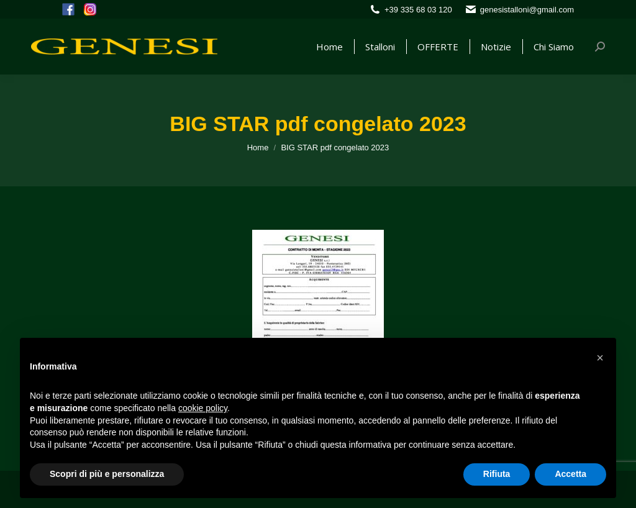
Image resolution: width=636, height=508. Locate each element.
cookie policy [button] (202, 408)
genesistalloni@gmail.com (527, 9)
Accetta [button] (570, 474)
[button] (600, 358)
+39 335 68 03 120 (418, 9)
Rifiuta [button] (497, 474)
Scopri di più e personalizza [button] (107, 474)
